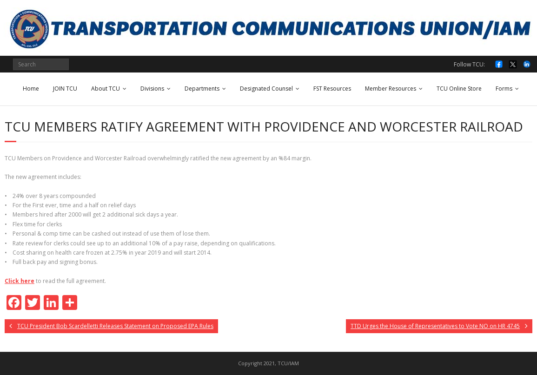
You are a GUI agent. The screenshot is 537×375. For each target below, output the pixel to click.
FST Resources (332, 88)
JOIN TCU (65, 88)
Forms (504, 88)
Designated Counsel (266, 88)
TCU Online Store (459, 88)
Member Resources (390, 88)
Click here (19, 281)
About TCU (105, 88)
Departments (202, 88)
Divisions (152, 88)
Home (31, 88)
